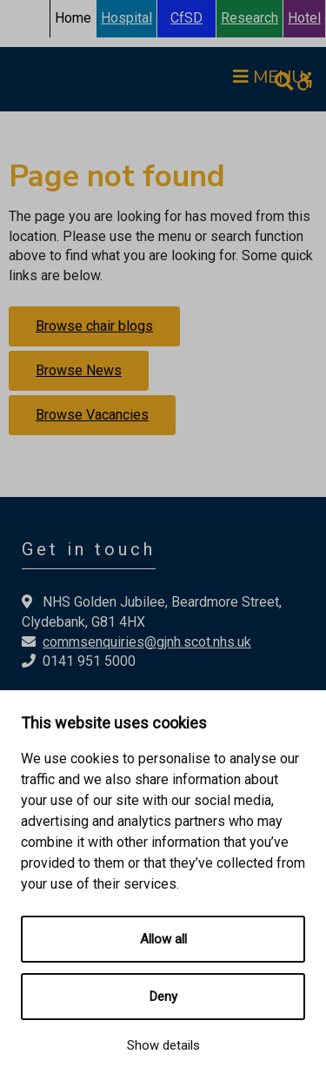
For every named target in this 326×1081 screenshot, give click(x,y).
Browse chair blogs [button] (94, 326)
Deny (163, 996)
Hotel (304, 18)
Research (249, 18)
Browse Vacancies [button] (92, 414)
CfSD (186, 18)
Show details (163, 1045)
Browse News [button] (79, 370)
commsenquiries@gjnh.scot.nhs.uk (147, 642)
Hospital (126, 18)
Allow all (163, 939)
